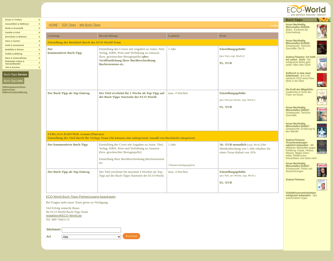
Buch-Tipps (15, 74)
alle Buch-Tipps (89, 25)
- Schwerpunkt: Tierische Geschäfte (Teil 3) (298, 44)
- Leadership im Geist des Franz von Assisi (300, 92)
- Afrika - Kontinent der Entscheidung (298, 28)
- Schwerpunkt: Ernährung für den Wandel (300, 127)
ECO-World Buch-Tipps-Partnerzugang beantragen (81, 196)
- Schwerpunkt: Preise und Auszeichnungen (299, 167)
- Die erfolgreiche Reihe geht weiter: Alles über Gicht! (301, 61)
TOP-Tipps (68, 25)
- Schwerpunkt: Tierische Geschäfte (298, 111)
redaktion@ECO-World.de (64, 215)
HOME (53, 25)
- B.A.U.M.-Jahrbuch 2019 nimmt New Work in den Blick (300, 77)
